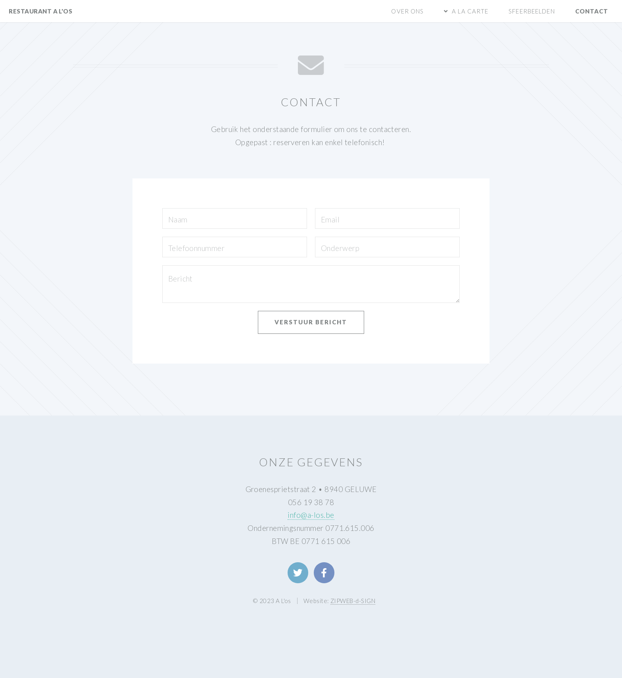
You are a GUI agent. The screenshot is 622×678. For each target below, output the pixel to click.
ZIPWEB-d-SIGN (352, 600)
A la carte (470, 11)
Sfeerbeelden (532, 11)
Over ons (407, 11)
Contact (592, 11)
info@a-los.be (311, 515)
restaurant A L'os (40, 11)
